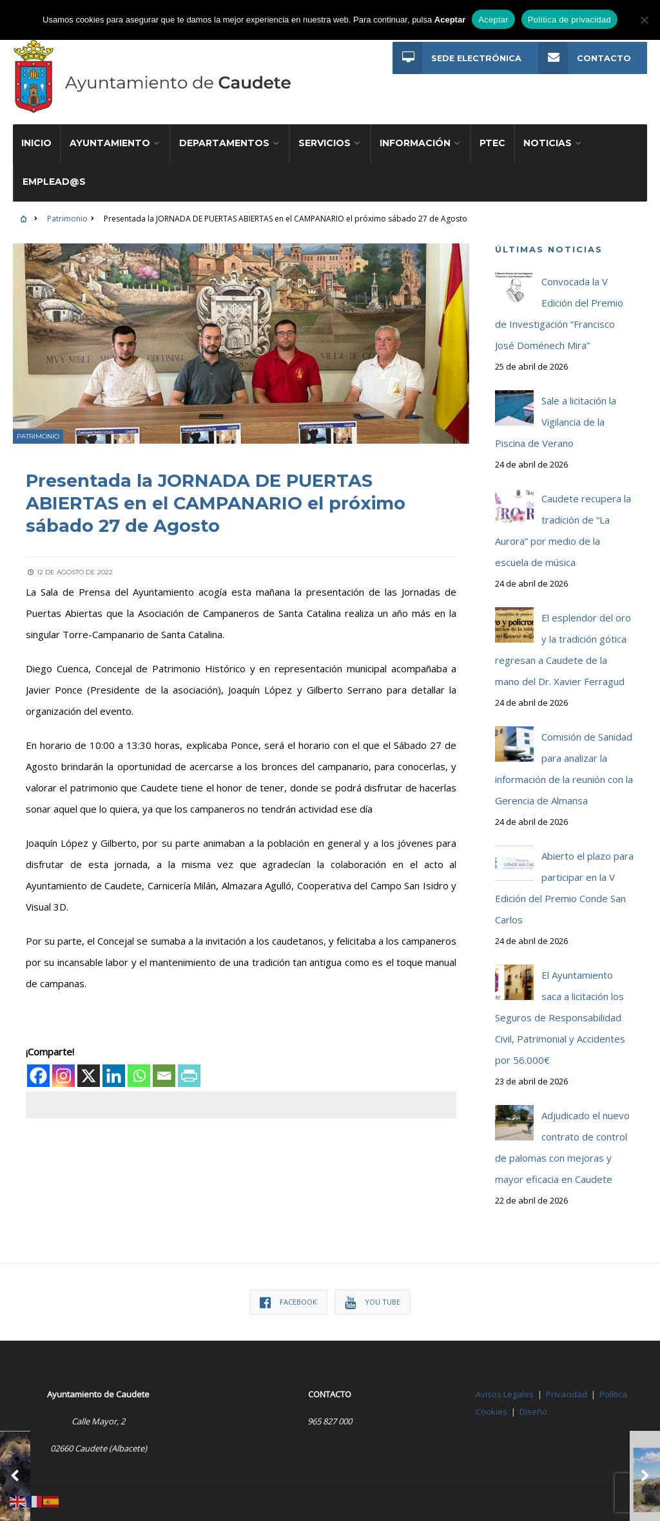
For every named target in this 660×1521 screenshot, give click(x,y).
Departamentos (224, 131)
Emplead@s (54, 170)
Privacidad (566, 1382)
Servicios (324, 131)
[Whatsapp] (139, 1063)
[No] (643, 20)
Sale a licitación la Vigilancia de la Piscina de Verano (555, 410)
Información (415, 131)
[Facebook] (38, 1063)
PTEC (492, 131)
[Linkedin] (113, 1063)
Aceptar (493, 19)
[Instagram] (63, 1063)
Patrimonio (67, 207)
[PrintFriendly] (189, 1063)
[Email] (164, 1063)
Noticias (547, 131)
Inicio (36, 131)
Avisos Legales (505, 1382)
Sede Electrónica (456, 58)
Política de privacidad (569, 19)
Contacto (584, 58)
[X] (88, 1063)
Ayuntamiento (110, 131)
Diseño (533, 1400)
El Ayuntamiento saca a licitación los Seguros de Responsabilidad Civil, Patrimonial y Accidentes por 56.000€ (560, 1006)
